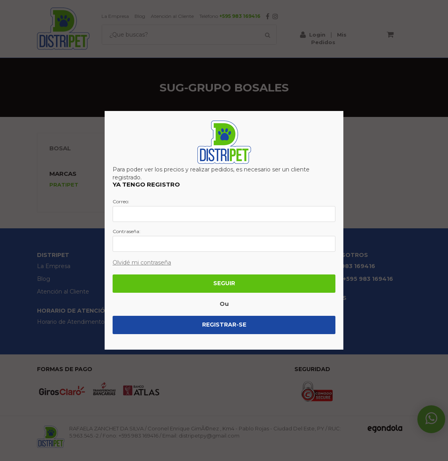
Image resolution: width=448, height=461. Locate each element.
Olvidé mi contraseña (142, 262)
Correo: (121, 201)
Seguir (224, 283)
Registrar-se (224, 324)
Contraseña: (126, 231)
